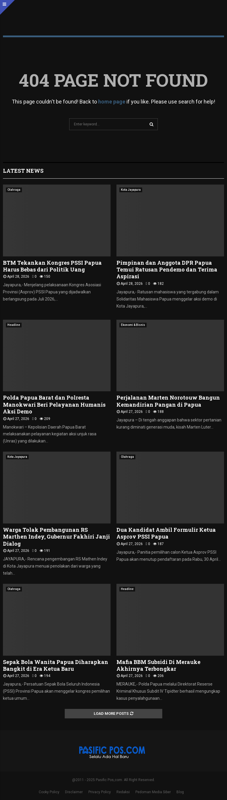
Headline (13, 325)
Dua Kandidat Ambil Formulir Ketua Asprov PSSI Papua (166, 533)
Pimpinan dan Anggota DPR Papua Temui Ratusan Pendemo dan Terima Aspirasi (166, 269)
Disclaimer (74, 792)
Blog (180, 792)
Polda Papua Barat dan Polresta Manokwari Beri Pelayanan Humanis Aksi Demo (54, 404)
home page (111, 101)
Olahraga (13, 189)
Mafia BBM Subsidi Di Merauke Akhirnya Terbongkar (158, 665)
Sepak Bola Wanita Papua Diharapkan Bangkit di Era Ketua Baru (55, 665)
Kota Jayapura (131, 189)
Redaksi (123, 792)
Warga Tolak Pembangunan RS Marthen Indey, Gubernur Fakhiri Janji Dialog (56, 536)
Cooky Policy (49, 792)
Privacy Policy (99, 792)
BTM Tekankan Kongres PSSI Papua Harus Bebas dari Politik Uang (52, 266)
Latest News (23, 170)
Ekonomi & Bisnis (133, 325)
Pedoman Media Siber (153, 792)
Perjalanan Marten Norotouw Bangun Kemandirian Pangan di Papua (168, 401)
